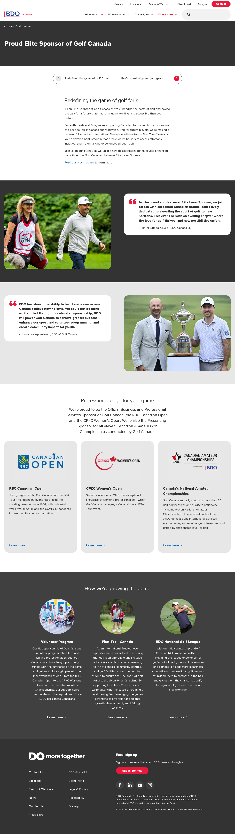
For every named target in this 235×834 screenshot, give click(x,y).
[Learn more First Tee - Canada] (117, 717)
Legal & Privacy (78, 789)
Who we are (165, 14)
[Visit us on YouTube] (140, 785)
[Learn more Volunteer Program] (57, 717)
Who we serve (116, 14)
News (32, 798)
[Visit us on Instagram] (150, 785)
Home (11, 26)
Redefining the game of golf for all (87, 78)
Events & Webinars (159, 4)
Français (202, 4)
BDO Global (76, 772)
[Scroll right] (177, 78)
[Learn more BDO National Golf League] (178, 717)
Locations (135, 4)
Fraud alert (36, 815)
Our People (36, 806)
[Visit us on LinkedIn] (130, 785)
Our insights (141, 14)
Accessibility (76, 798)
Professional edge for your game (142, 78)
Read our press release (79, 162)
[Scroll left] (58, 78)
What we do (92, 14)
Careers (118, 4)
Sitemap (74, 806)
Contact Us (36, 772)
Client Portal (184, 4)
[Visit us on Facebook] (120, 785)
